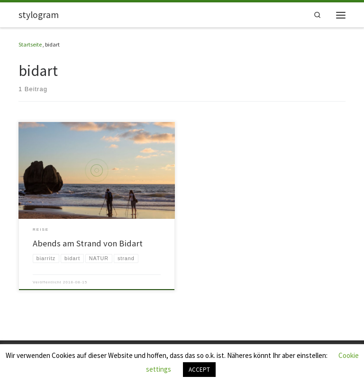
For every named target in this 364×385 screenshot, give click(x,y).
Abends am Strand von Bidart (88, 243)
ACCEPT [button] (199, 370)
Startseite (30, 44)
